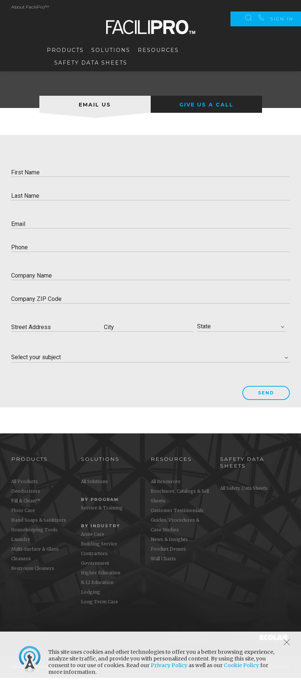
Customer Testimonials (177, 524)
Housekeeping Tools (34, 543)
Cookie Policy (241, 665)
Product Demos (168, 562)
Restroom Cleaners (32, 582)
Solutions (110, 49)
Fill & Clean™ (25, 514)
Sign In (282, 7)
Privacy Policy (169, 665)
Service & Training (102, 521)
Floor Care (23, 524)
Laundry (20, 553)
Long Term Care (99, 615)
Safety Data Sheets (90, 61)
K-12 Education (97, 596)
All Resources (165, 495)
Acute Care (92, 548)
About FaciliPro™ (30, 6)
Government (95, 577)
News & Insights (169, 553)
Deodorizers (25, 505)
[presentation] (95, 118)
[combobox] (241, 340)
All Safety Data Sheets (244, 502)
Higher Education (100, 586)
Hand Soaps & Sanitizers (38, 534)
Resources (158, 49)
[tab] (95, 118)
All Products (24, 495)
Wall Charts (163, 572)
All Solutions (94, 495)
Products (65, 49)
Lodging (90, 606)
